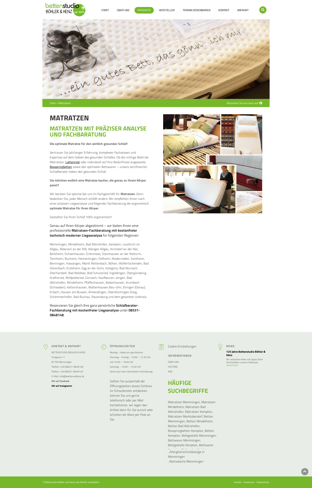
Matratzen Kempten (198, 411)
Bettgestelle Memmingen (199, 435)
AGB (170, 371)
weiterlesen (232, 365)
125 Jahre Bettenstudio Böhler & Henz (245, 353)
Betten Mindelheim (199, 421)
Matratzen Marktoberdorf (185, 416)
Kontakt (223, 10)
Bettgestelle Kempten (182, 445)
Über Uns (123, 10)
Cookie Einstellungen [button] (182, 346)
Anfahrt (243, 10)
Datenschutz (262, 482)
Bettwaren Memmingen (184, 440)
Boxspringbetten (61, 166)
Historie (173, 367)
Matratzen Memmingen (184, 402)
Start (105, 10)
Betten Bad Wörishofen (184, 426)
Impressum (249, 482)
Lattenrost (72, 162)
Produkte (144, 10)
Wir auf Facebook (60, 381)
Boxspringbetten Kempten (185, 430)
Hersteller (167, 10)
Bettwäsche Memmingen (186, 461)
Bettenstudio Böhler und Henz (59, 482)
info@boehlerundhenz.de (71, 376)
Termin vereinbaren (196, 10)
